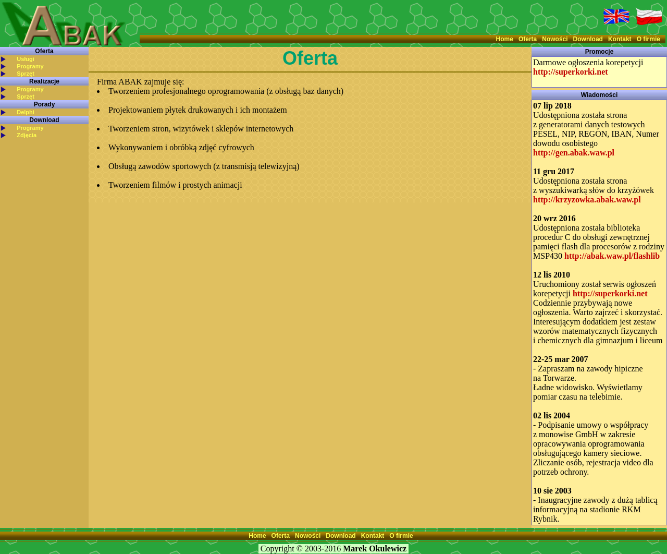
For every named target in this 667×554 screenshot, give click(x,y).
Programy (30, 66)
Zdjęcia (26, 135)
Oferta (527, 39)
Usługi (25, 59)
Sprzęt (25, 73)
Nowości (554, 39)
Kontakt (620, 39)
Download (588, 39)
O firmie (648, 39)
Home (504, 39)
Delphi (25, 112)
